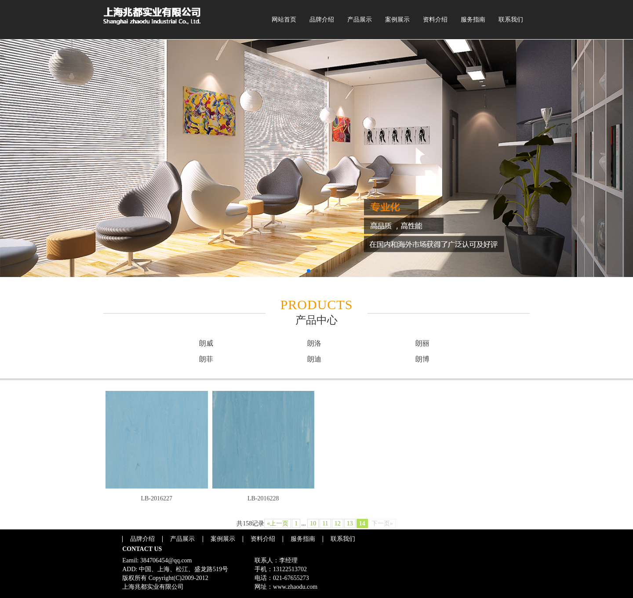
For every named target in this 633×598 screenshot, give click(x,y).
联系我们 (510, 19)
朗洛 (314, 343)
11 (325, 523)
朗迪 (314, 359)
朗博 (422, 359)
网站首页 (284, 19)
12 (338, 523)
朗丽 (422, 343)
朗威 (206, 343)
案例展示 (397, 19)
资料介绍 (435, 19)
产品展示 (359, 19)
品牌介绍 (321, 19)
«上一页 (277, 523)
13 (350, 523)
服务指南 (473, 19)
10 (313, 523)
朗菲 (206, 359)
